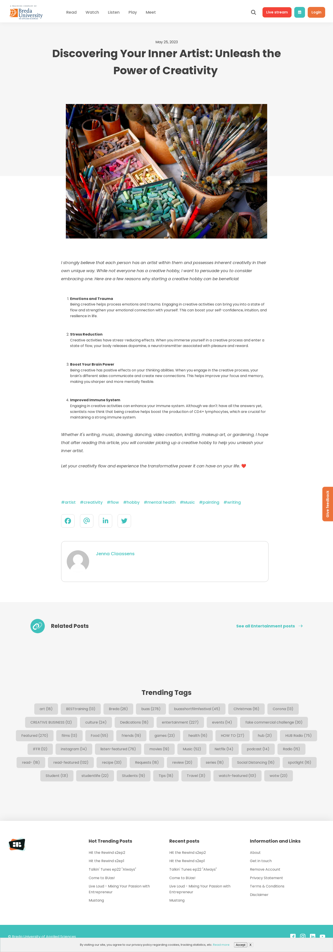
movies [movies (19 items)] (159, 749)
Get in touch (261, 860)
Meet (151, 12)
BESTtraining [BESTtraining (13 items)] (80, 708)
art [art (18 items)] (46, 708)
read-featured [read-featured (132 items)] (70, 762)
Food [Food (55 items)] (99, 735)
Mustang (96, 900)
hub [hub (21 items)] (265, 735)
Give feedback (327, 503)
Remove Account (265, 869)
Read (71, 12)
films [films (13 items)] (69, 735)
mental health (161, 502)
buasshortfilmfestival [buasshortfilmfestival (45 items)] (197, 708)
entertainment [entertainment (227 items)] (180, 722)
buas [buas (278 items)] (151, 708)
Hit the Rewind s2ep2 (107, 852)
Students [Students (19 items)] (133, 775)
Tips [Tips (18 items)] (166, 775)
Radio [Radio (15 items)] (291, 749)
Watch (92, 12)
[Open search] (253, 12)
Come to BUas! (102, 877)
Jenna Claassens (115, 554)
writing (234, 502)
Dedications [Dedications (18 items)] (134, 722)
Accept (240, 945)
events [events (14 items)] (222, 722)
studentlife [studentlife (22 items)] (95, 775)
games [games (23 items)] (165, 735)
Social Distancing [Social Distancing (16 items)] (256, 762)
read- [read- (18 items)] (31, 762)
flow (114, 502)
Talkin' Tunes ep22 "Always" (112, 869)
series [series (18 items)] (215, 762)
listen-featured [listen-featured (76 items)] (118, 749)
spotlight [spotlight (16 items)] (299, 762)
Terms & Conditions (267, 886)
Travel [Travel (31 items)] (196, 775)
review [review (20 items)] (182, 762)
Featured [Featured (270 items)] (34, 735)
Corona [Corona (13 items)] (283, 708)
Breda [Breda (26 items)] (118, 708)
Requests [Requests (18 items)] (147, 762)
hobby (133, 502)
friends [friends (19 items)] (131, 735)
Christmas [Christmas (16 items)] (246, 708)
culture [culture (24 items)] (96, 722)
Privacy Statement (266, 877)
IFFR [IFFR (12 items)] (40, 749)
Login (316, 12)
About (255, 852)
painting (211, 502)
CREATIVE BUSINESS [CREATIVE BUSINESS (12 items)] (51, 722)
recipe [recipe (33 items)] (112, 762)
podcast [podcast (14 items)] (258, 749)
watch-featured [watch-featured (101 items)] (237, 775)
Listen (114, 12)
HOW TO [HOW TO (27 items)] (232, 735)
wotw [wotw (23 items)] (279, 775)
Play (133, 12)
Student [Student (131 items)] (57, 775)
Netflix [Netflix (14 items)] (224, 749)
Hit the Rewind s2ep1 (106, 860)
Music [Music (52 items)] (192, 749)
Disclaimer (259, 894)
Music (189, 502)
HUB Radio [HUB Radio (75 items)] (298, 735)
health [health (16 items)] (197, 735)
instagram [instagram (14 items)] (74, 749)
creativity (93, 502)
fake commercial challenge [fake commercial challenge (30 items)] (274, 722)
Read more (221, 945)
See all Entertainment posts (269, 626)
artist (70, 502)
